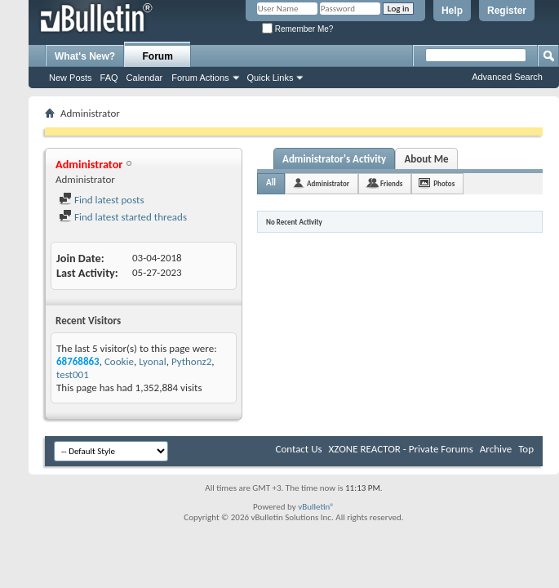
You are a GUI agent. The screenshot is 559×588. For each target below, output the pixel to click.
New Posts (70, 77)
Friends (391, 183)
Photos (444, 183)
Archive (496, 449)
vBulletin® (316, 506)
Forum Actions (199, 77)
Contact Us (298, 449)
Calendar (144, 77)
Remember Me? (297, 28)
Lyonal (152, 361)
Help (452, 10)
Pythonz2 (191, 361)
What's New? (85, 56)
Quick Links (270, 77)
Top (526, 449)
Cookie (119, 361)
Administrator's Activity (334, 159)
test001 (72, 374)
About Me (426, 159)
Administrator (328, 183)
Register (506, 10)
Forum (158, 56)
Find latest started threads (123, 217)
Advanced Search (507, 77)
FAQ (109, 77)
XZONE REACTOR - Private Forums (401, 449)
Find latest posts (101, 200)
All (271, 182)
